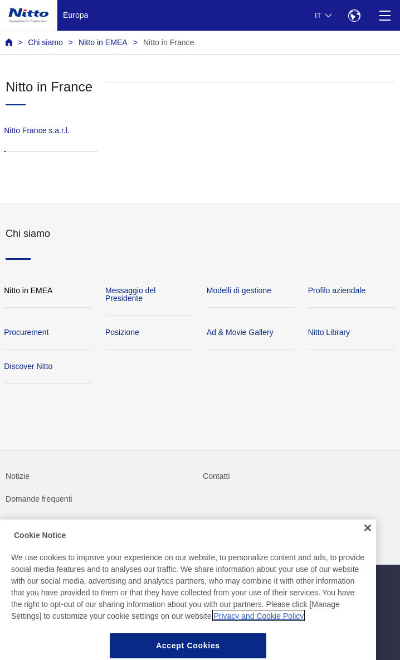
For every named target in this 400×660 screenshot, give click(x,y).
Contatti (216, 476)
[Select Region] (354, 15)
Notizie (18, 476)
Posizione (122, 332)
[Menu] (384, 15)
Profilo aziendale (337, 290)
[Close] (367, 540)
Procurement (26, 332)
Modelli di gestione (239, 290)
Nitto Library (329, 332)
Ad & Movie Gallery (240, 332)
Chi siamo (45, 42)
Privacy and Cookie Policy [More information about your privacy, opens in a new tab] (258, 628)
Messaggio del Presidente (130, 294)
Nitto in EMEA (103, 42)
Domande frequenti (39, 498)
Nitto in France (168, 42)
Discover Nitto (28, 366)
